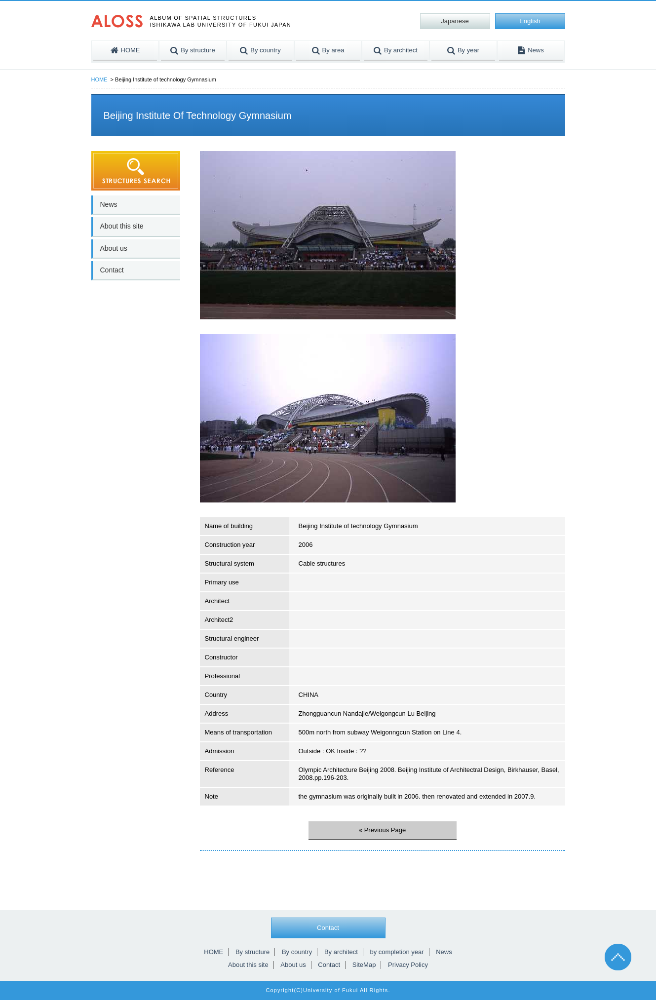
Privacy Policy (408, 964)
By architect (341, 952)
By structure (252, 952)
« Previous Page (382, 830)
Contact (112, 270)
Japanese (454, 21)
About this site (122, 226)
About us (113, 248)
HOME (99, 79)
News (108, 204)
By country (297, 952)
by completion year (397, 952)
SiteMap (364, 964)
